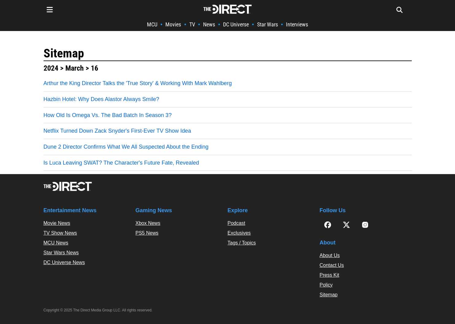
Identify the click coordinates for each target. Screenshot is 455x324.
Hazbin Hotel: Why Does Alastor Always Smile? (101, 99)
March (74, 68)
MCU (152, 24)
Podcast (236, 223)
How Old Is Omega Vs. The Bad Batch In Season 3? (108, 115)
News (209, 24)
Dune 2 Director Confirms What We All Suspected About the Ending (126, 147)
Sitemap (64, 53)
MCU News (56, 242)
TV (192, 24)
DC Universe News (64, 262)
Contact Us (332, 265)
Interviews (297, 24)
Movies (173, 24)
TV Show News (60, 233)
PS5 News (147, 233)
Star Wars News (61, 252)
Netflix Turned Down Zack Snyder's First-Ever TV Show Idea (117, 131)
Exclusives (239, 233)
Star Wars (267, 24)
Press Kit (329, 275)
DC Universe (236, 24)
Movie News (57, 223)
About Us (330, 255)
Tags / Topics (242, 242)
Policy (326, 284)
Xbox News (148, 223)
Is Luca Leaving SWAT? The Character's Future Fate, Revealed (121, 163)
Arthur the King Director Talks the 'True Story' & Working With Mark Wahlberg (138, 83)
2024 (51, 68)
